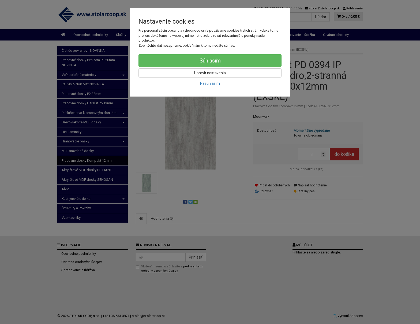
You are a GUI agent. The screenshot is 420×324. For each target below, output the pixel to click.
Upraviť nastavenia (210, 73)
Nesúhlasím (210, 83)
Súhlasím (210, 60)
